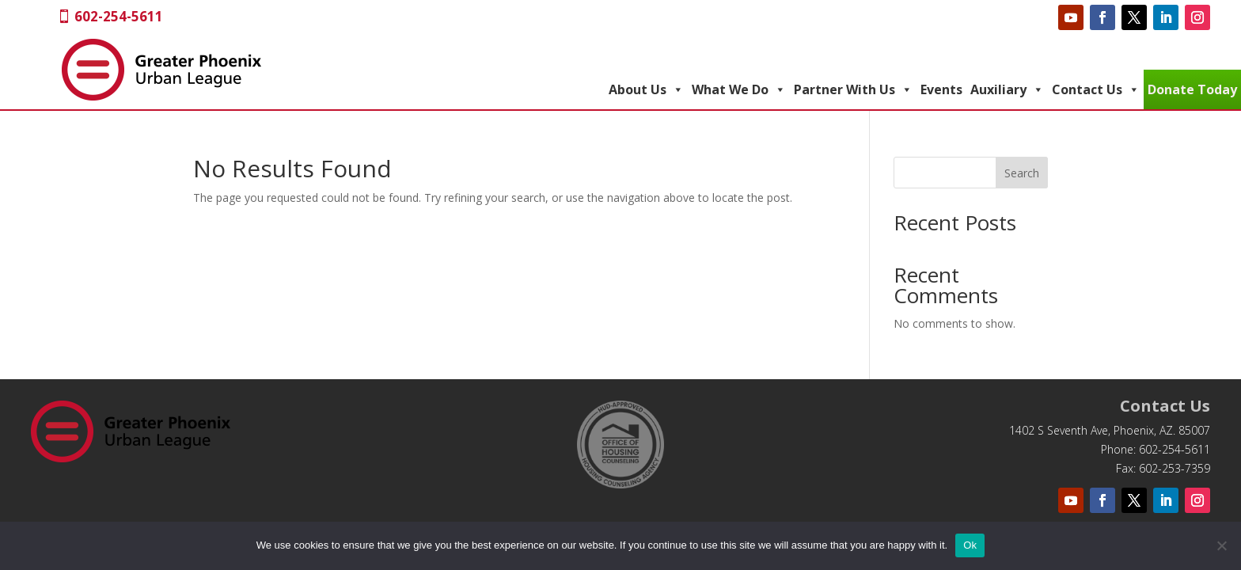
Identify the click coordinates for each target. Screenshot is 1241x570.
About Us (646, 89)
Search (1021, 172)
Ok (970, 545)
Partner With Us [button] (853, 89)
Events (941, 89)
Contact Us (1096, 89)
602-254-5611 (118, 16)
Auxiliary (1007, 89)
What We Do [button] (739, 89)
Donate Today (1192, 89)
